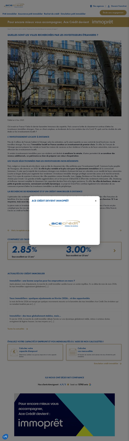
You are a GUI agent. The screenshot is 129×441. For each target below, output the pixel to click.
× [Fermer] (95, 201)
